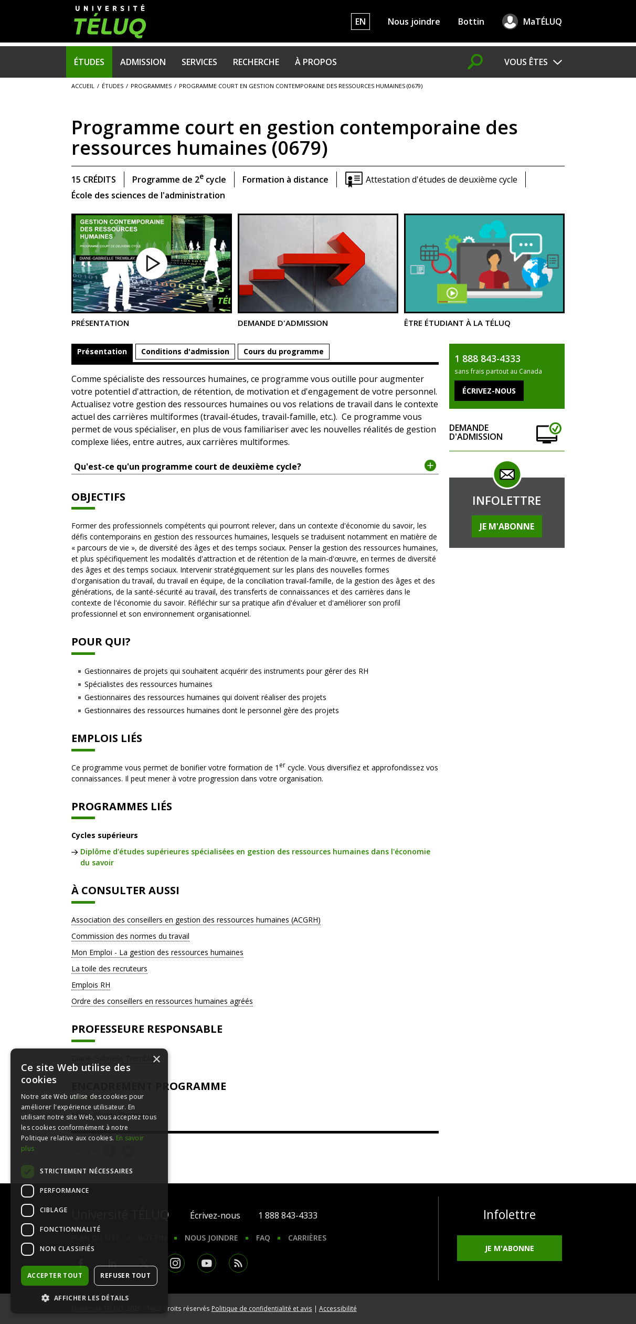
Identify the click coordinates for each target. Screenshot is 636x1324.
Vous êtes (526, 62)
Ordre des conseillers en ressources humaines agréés (162, 1001)
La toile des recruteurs (109, 968)
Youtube (206, 1263)
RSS (238, 1263)
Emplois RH (90, 985)
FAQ (263, 1238)
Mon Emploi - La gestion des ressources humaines (157, 952)
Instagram (175, 1263)
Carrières (307, 1238)
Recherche (256, 62)
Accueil (82, 86)
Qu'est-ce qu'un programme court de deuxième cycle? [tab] (255, 466)
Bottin (471, 21)
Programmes (151, 86)
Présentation (151, 270)
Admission (143, 62)
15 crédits (93, 179)
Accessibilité (338, 1308)
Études (89, 62)
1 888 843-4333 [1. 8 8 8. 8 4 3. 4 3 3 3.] (287, 1215)
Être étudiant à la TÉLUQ (484, 270)
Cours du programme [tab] (283, 351)
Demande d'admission (318, 270)
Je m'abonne (507, 526)
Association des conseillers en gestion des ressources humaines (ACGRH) (196, 920)
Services (199, 62)
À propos (316, 62)
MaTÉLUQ (542, 21)
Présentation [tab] (102, 351)
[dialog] (89, 1181)
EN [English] (360, 21)
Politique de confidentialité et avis (261, 1308)
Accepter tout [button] (54, 1275)
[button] (89, 1298)
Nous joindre (414, 21)
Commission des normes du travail (130, 936)
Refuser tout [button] (125, 1275)
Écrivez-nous (215, 1215)
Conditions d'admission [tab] (185, 351)
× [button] (156, 1060)
